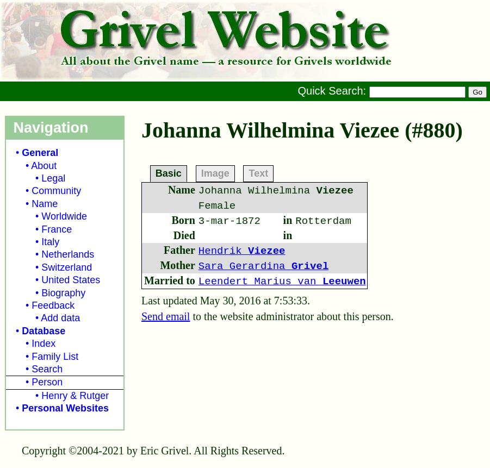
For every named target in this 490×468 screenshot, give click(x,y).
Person (47, 382)
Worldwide (64, 216)
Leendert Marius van (282, 282)
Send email (165, 316)
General (40, 152)
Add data (60, 318)
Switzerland (66, 267)
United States (70, 279)
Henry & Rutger (75, 395)
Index (43, 343)
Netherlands (67, 254)
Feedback (53, 305)
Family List (55, 356)
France (56, 229)
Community (56, 190)
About (44, 165)
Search (47, 369)
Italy (50, 241)
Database (43, 331)
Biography (63, 293)
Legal (53, 178)
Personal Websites (65, 408)
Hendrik (242, 251)
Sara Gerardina (263, 266)
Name (45, 203)
